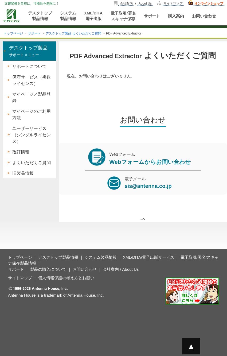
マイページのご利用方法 (31, 114)
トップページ (13, 33)
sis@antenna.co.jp (147, 186)
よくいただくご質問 (31, 162)
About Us (145, 3)
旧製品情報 (23, 173)
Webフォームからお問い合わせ (150, 162)
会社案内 (126, 3)
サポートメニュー (28, 51)
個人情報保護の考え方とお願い (66, 278)
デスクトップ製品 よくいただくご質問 (73, 33)
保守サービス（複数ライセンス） (31, 80)
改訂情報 (20, 152)
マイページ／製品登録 (31, 97)
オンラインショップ (208, 3)
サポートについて (29, 66)
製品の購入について (48, 269)
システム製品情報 (68, 16)
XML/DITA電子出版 (93, 16)
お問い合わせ (204, 16)
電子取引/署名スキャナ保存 (123, 16)
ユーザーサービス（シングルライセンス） (31, 135)
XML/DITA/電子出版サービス (148, 257)
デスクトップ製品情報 (40, 16)
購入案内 (176, 16)
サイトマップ (173, 3)
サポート (152, 16)
